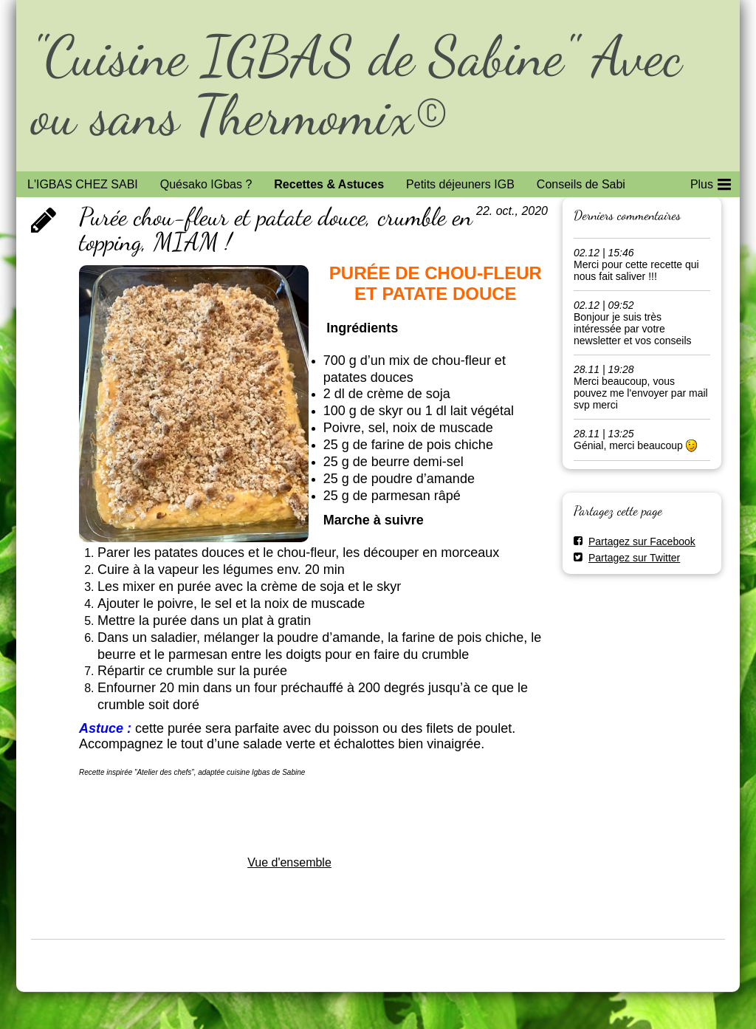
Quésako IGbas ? (206, 184)
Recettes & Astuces (329, 184)
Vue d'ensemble (289, 862)
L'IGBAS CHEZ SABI (82, 184)
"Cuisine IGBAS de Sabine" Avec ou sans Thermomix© (356, 85)
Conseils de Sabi (581, 184)
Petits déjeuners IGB (460, 184)
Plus (710, 181)
